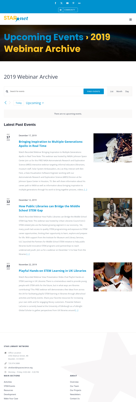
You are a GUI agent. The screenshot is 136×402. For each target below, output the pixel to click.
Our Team (74, 386)
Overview (74, 382)
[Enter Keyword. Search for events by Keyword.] (45, 91)
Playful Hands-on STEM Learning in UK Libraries (52, 271)
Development (10, 394)
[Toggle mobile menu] (130, 19)
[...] (85, 189)
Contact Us (75, 398)
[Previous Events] (5, 102)
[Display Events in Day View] (127, 91)
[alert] (68, 114)
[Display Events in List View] (111, 91)
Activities (8, 382)
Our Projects (75, 390)
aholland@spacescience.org (20, 367)
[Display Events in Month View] (119, 91)
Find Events (93, 91)
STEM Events (9, 386)
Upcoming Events (44, 37)
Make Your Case (11, 398)
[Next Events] (9, 103)
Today (19, 102)
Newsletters (75, 394)
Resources (8, 390)
